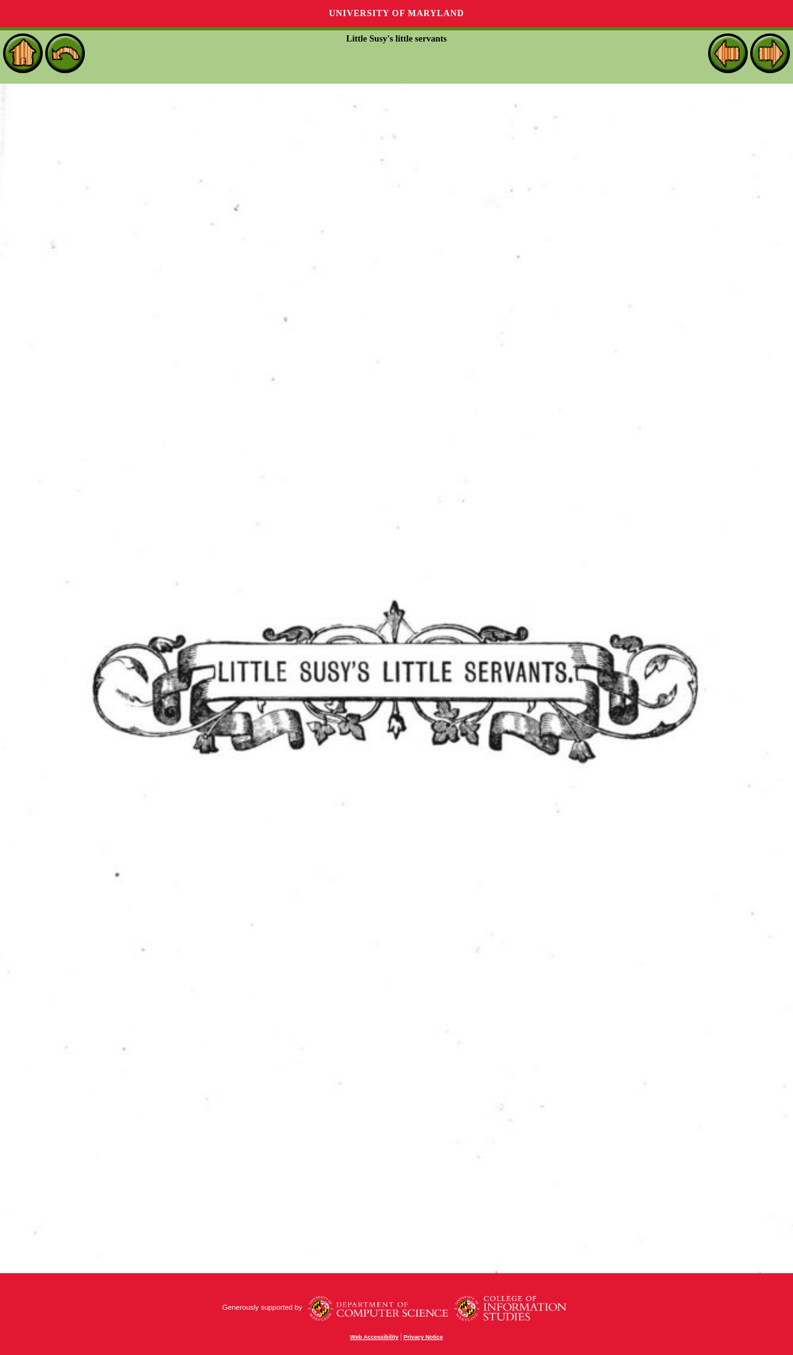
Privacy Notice (423, 1337)
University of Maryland (396, 13)
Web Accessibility (374, 1337)
